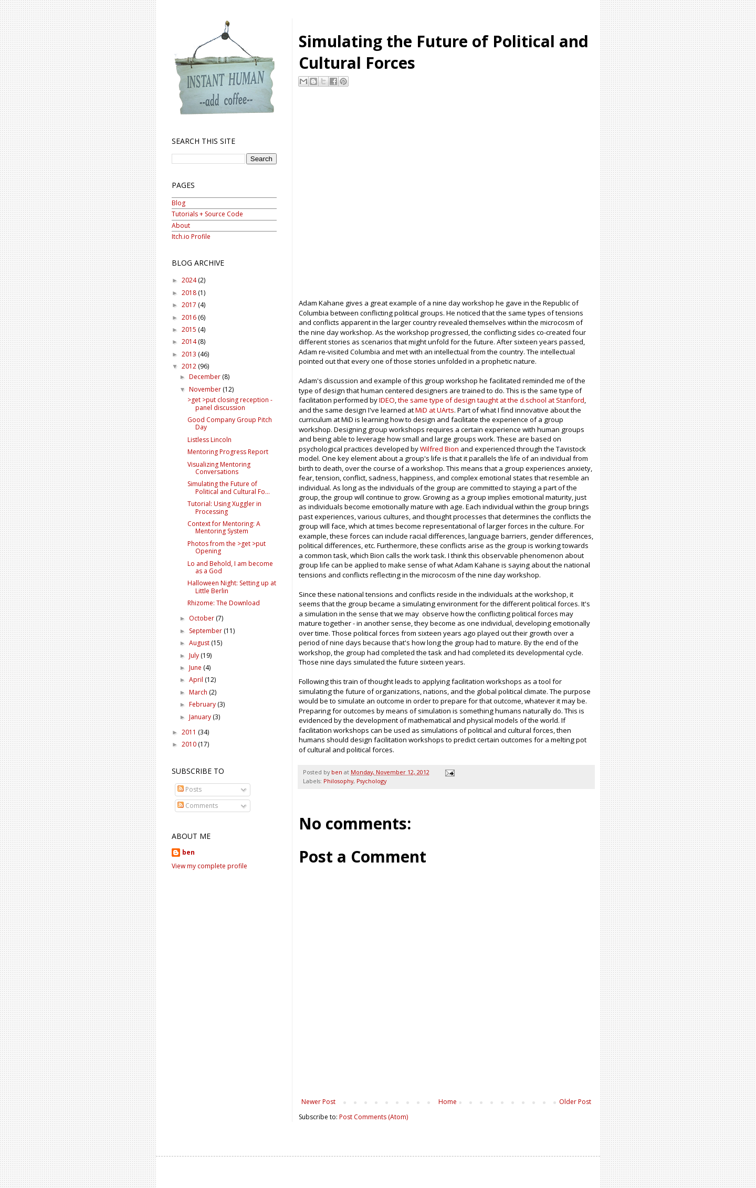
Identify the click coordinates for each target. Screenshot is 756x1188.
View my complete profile (209, 865)
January (201, 716)
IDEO (387, 400)
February (203, 704)
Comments (197, 805)
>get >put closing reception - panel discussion (229, 403)
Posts (189, 789)
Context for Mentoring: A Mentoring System (223, 527)
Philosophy (338, 781)
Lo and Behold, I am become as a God (230, 567)
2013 (190, 354)
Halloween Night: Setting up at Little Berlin (231, 587)
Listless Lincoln (209, 439)
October (202, 618)
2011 (190, 732)
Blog (178, 202)
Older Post (575, 1101)
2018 (190, 292)
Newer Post (318, 1101)
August (200, 642)
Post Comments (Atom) (373, 1116)
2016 (190, 317)
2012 (190, 366)
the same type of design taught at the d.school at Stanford (491, 400)
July (195, 655)
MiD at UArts (434, 410)
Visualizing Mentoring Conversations (218, 468)
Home (447, 1101)
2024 (190, 280)
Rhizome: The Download (223, 602)
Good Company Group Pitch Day (229, 423)
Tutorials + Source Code (207, 213)
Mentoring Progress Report (227, 451)
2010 (190, 744)
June (196, 667)
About (181, 225)
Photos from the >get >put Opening (226, 547)
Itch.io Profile (191, 236)
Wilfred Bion (439, 449)
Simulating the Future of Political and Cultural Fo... (228, 487)
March (199, 692)
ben (188, 852)
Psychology (371, 781)
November (206, 389)
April (197, 679)
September (206, 630)
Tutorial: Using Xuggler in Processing (224, 507)
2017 (190, 304)
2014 (190, 341)
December (205, 376)
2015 (190, 329)
